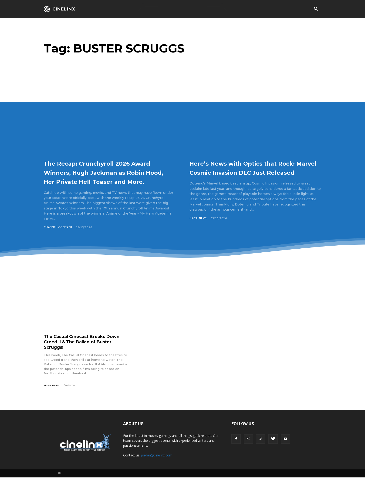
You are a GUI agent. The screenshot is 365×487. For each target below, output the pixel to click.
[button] (316, 9)
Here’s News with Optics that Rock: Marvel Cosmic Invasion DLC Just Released (250, 172)
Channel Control (58, 236)
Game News (198, 227)
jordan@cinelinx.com (156, 465)
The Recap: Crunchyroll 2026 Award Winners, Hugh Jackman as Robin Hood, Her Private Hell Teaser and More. (109, 176)
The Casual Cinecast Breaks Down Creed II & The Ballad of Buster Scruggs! (86, 351)
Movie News (52, 394)
